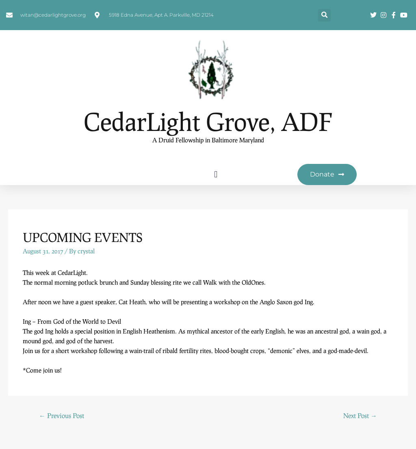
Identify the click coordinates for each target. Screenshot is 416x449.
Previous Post (61, 415)
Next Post (360, 415)
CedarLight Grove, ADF (208, 121)
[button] (324, 15)
